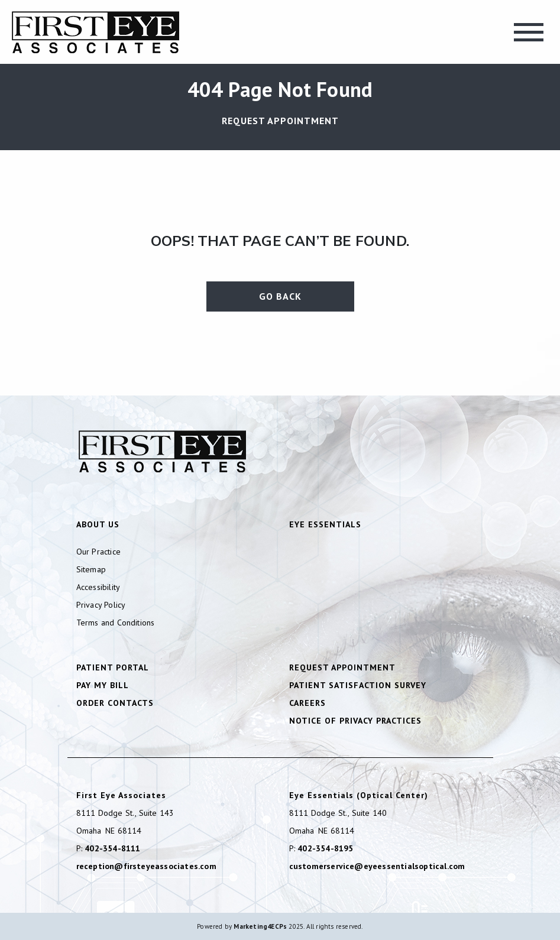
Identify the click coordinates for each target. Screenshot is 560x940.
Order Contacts (115, 703)
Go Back (280, 296)
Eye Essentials (325, 524)
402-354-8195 (325, 848)
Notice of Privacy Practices (355, 720)
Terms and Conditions (115, 622)
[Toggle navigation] (529, 32)
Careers (307, 703)
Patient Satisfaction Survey (357, 685)
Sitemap (91, 569)
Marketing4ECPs (260, 926)
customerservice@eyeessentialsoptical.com (377, 866)
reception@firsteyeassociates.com (146, 866)
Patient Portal (112, 667)
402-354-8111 (112, 848)
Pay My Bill (102, 685)
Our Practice (98, 551)
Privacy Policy (101, 604)
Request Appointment (280, 121)
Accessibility (98, 587)
